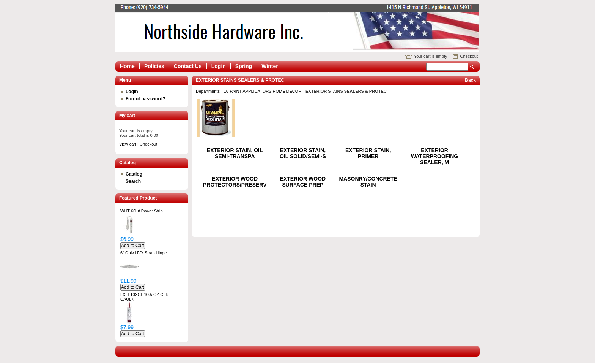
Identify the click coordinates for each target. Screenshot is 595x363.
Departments (208, 91)
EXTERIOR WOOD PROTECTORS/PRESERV (235, 182)
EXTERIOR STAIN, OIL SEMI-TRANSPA (235, 153)
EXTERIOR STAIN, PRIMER (368, 153)
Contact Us (188, 66)
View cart (127, 144)
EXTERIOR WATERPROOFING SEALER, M (434, 156)
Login (218, 66)
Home (127, 66)
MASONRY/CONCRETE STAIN (368, 182)
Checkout (469, 56)
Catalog (134, 174)
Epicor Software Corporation (297, 28)
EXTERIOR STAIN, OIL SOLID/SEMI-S (303, 153)
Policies (154, 66)
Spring (243, 66)
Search (472, 67)
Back (470, 80)
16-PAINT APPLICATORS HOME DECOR (263, 91)
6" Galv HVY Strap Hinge (143, 252)
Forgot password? (145, 98)
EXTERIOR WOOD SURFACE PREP (303, 182)
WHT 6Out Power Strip (141, 211)
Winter (269, 66)
